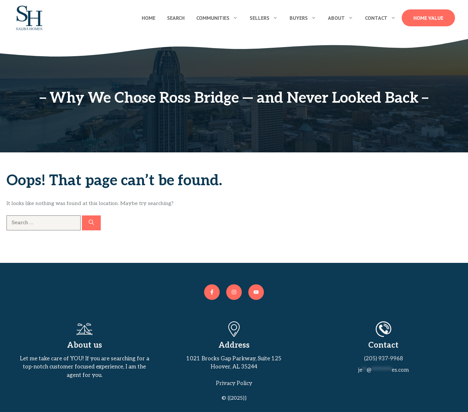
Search (176, 18)
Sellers (267, 18)
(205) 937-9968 (383, 358)
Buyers (306, 18)
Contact (383, 18)
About (343, 18)
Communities (220, 18)
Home (148, 18)
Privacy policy (234, 383)
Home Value (428, 18)
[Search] (91, 222)
